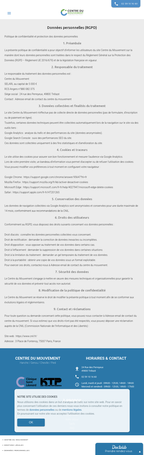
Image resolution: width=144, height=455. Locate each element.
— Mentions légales (13, 445)
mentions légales (71, 409)
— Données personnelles (16, 450)
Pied (53, 362)
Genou (34, 362)
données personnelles (41, 409)
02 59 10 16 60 (126, 3)
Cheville (44, 362)
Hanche (24, 362)
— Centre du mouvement (15, 440)
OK (31, 422)
